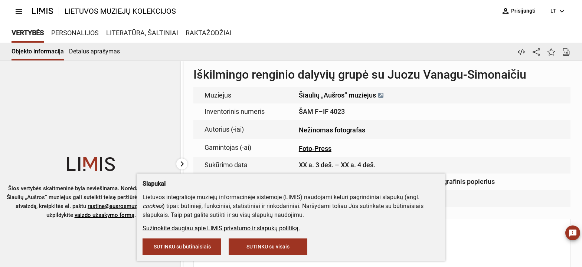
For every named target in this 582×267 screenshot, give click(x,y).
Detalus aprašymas (94, 51)
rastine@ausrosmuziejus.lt (121, 206)
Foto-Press (315, 148)
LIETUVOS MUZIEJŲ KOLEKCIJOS (120, 11)
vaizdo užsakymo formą (104, 215)
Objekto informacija (38, 51)
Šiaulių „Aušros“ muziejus (341, 95)
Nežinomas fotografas (332, 130)
